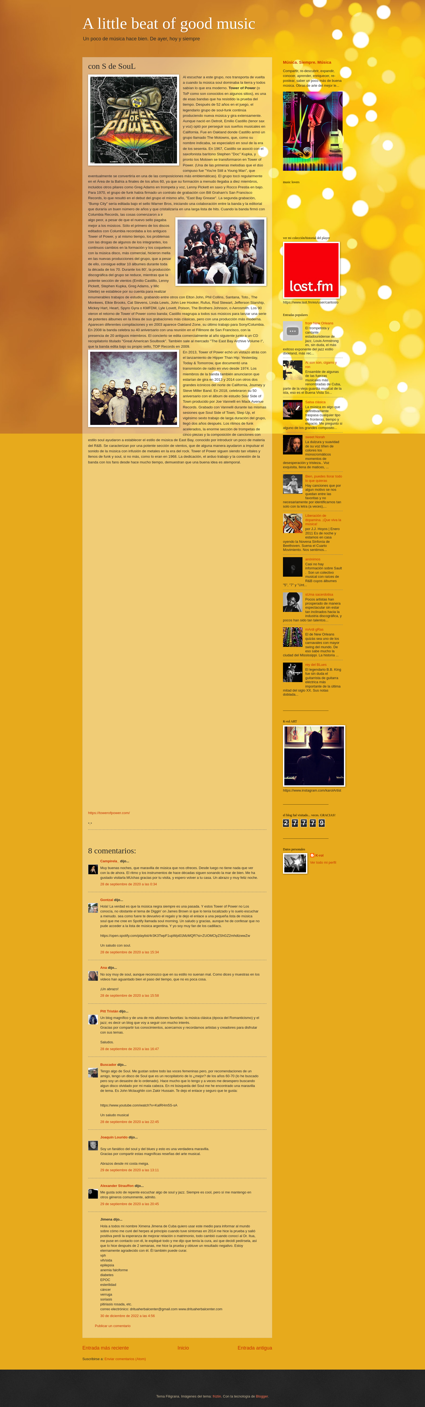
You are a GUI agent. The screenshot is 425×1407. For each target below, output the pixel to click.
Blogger (262, 1396)
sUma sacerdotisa (319, 594)
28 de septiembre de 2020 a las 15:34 (129, 952)
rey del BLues (316, 665)
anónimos (312, 559)
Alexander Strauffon (117, 1186)
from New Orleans (319, 323)
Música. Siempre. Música (307, 62)
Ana (103, 968)
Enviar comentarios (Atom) (125, 1359)
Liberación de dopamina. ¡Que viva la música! (323, 520)
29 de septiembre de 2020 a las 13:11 (129, 1170)
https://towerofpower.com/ (109, 813)
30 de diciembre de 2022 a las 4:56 (127, 1316)
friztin (217, 1396)
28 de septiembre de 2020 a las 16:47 (129, 1049)
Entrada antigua (255, 1348)
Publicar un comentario (113, 1326)
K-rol (319, 855)
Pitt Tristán (109, 1011)
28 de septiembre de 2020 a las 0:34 (128, 884)
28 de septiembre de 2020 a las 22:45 (129, 1122)
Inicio (183, 1348)
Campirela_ (109, 861)
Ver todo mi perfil (323, 862)
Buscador (108, 1065)
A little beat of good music (168, 23)
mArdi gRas (314, 629)
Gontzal (106, 900)
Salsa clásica (315, 402)
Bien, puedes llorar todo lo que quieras (323, 478)
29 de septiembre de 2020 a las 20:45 (129, 1204)
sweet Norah (315, 437)
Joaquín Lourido (114, 1137)
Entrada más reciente (105, 1348)
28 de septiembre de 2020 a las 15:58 (129, 995)
